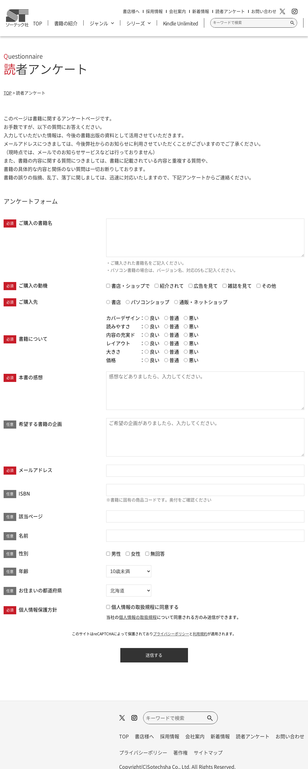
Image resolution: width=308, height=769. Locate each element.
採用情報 (169, 736)
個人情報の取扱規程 (138, 617)
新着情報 (220, 736)
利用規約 (200, 634)
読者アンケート (253, 736)
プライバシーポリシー (171, 634)
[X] (284, 12)
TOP (124, 736)
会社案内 (195, 736)
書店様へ (144, 736)
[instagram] (296, 12)
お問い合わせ (290, 736)
